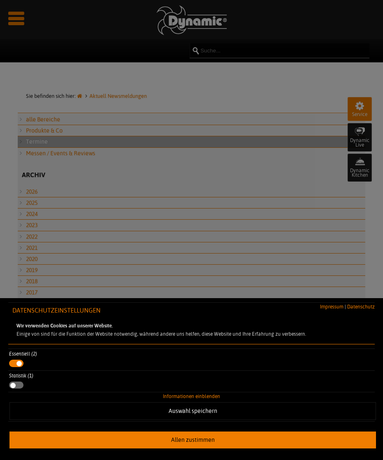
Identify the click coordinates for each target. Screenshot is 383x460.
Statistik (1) (21, 375)
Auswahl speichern (193, 411)
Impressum (331, 307)
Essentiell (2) (23, 354)
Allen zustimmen (193, 439)
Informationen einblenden (191, 396)
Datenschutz (361, 307)
